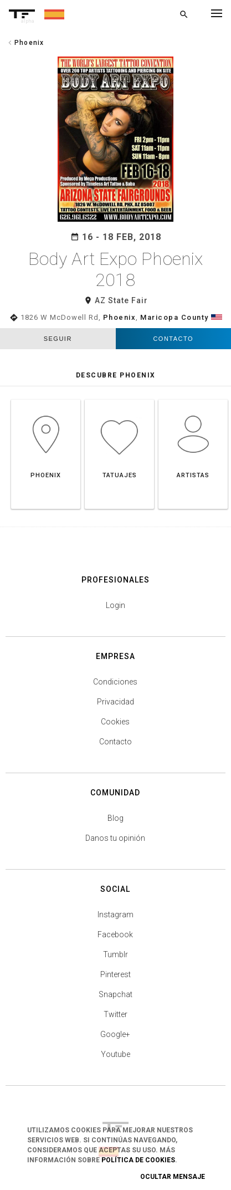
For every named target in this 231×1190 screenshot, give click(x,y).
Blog (115, 818)
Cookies (115, 721)
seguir (58, 338)
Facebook (115, 934)
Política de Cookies (138, 1160)
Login (115, 605)
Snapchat (115, 994)
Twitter (115, 1014)
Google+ (115, 1034)
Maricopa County (174, 317)
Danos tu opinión (115, 838)
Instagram (115, 914)
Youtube (115, 1054)
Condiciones (115, 681)
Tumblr (115, 954)
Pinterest (115, 974)
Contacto (173, 338)
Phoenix (119, 317)
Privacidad (115, 701)
